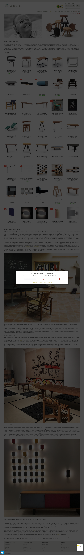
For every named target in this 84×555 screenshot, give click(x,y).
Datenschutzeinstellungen (30, 278)
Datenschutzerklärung (43, 282)
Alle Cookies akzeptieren (54, 278)
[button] (2, 552)
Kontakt (50, 282)
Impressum (34, 282)
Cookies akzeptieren (42, 278)
